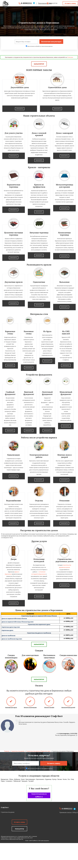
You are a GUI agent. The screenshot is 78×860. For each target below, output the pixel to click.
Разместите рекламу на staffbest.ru (39, 795)
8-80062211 (26, 3)
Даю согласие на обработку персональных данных (39, 46)
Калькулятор (52, 3)
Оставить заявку (70, 3)
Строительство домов (17, 751)
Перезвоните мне (45, 3)
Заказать (19, 109)
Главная (6, 751)
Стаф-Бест (5, 807)
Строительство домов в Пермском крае (38, 751)
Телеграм (70, 57)
